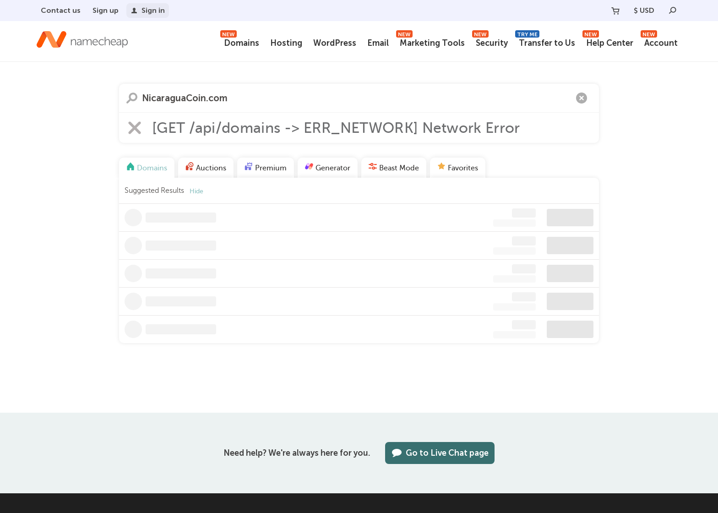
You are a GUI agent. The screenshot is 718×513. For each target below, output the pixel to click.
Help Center (607, 42)
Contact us (61, 10)
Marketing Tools (430, 42)
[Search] (672, 10)
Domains (239, 42)
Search (131, 98)
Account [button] (659, 42)
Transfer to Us (545, 42)
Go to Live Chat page (440, 453)
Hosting (286, 43)
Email (378, 43)
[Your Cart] (615, 10)
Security (490, 42)
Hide (196, 191)
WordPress (334, 43)
